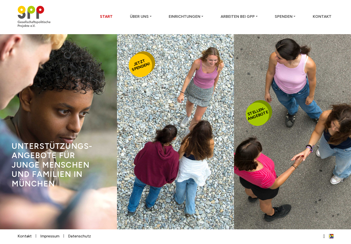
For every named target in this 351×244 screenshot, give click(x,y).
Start (106, 16)
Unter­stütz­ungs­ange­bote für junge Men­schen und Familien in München (52, 165)
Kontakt (322, 16)
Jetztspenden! (141, 65)
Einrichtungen (184, 16)
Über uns (139, 16)
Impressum (49, 236)
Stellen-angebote (258, 113)
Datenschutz (79, 236)
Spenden (283, 16)
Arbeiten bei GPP (238, 16)
